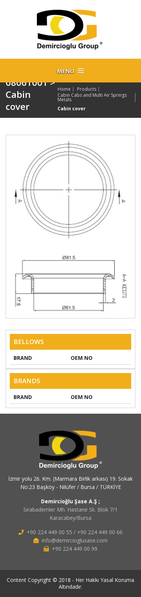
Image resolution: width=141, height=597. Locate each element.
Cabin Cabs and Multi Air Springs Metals (92, 97)
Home (64, 89)
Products (86, 89)
